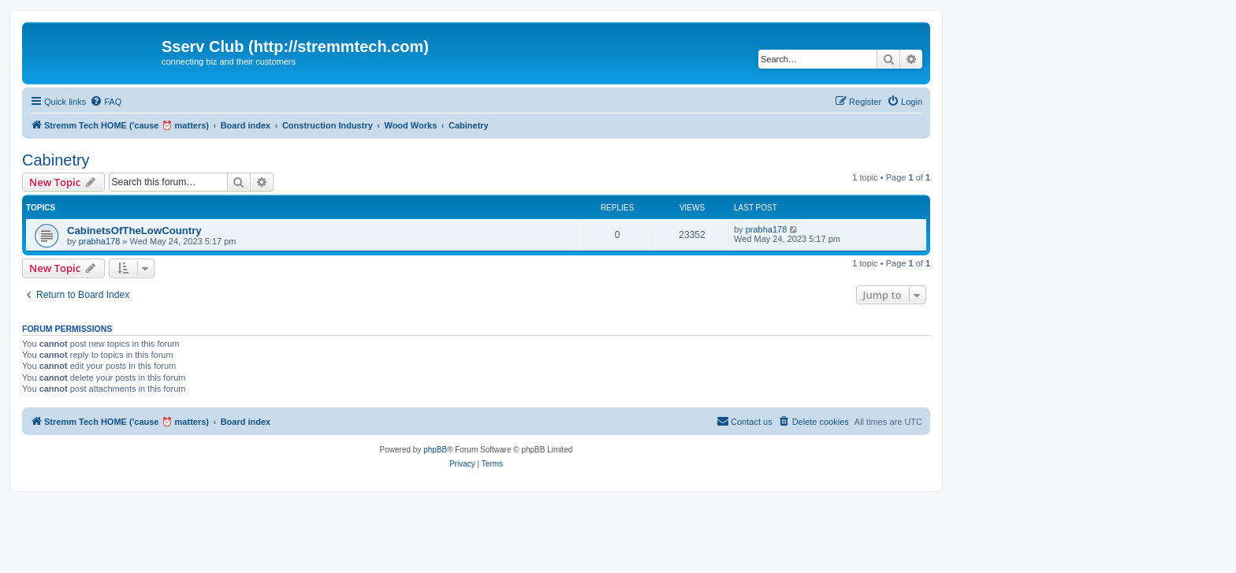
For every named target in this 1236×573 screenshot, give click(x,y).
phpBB (435, 449)
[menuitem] (105, 101)
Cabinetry (56, 160)
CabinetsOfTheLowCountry (134, 230)
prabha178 (100, 241)
